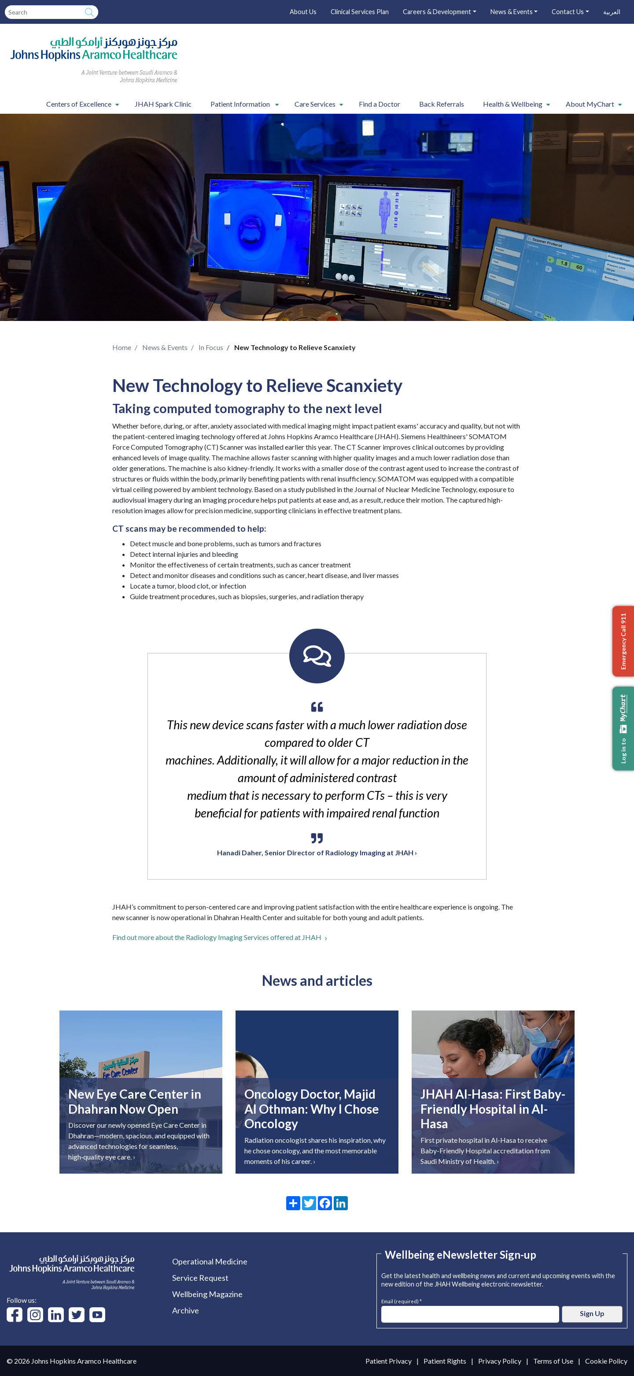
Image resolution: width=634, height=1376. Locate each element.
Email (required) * (401, 1300)
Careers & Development (437, 11)
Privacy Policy (499, 1361)
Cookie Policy (606, 1361)
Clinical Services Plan (360, 11)
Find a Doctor (379, 104)
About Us (303, 11)
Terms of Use (553, 1361)
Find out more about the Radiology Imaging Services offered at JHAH (216, 937)
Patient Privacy (388, 1361)
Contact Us (568, 11)
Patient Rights (445, 1361)
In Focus (211, 347)
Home (121, 347)
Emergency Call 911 (623, 641)
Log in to (623, 728)
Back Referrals (441, 104)
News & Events (511, 11)
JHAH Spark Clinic (163, 104)
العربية (611, 11)
